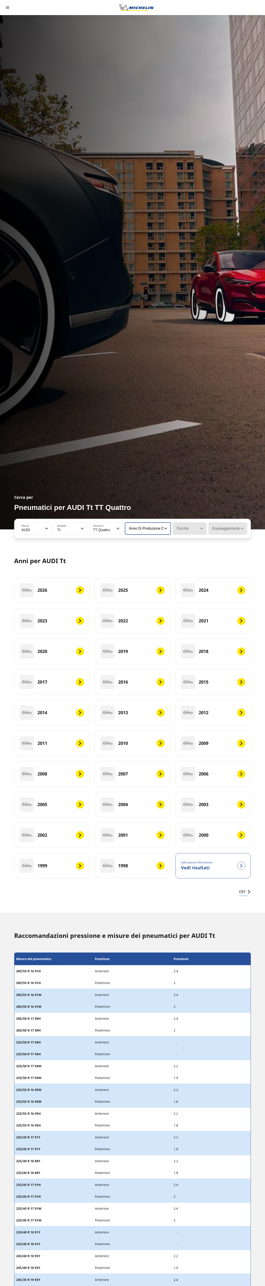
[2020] (52, 651)
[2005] (52, 804)
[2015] (213, 682)
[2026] (52, 590)
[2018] (213, 651)
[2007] (132, 774)
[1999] (52, 865)
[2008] (52, 774)
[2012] (213, 712)
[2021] (213, 620)
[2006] (213, 774)
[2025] (132, 590)
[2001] (132, 835)
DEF (245, 891)
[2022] (132, 620)
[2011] (52, 743)
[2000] (213, 835)
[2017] (52, 682)
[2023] (52, 620)
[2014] (52, 712)
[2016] (132, 682)
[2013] (132, 712)
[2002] (52, 835)
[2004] (132, 804)
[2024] (213, 590)
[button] (46, 528)
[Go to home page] (136, 8)
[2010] (132, 743)
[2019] (132, 651)
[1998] (132, 865)
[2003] (213, 804)
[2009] (213, 743)
